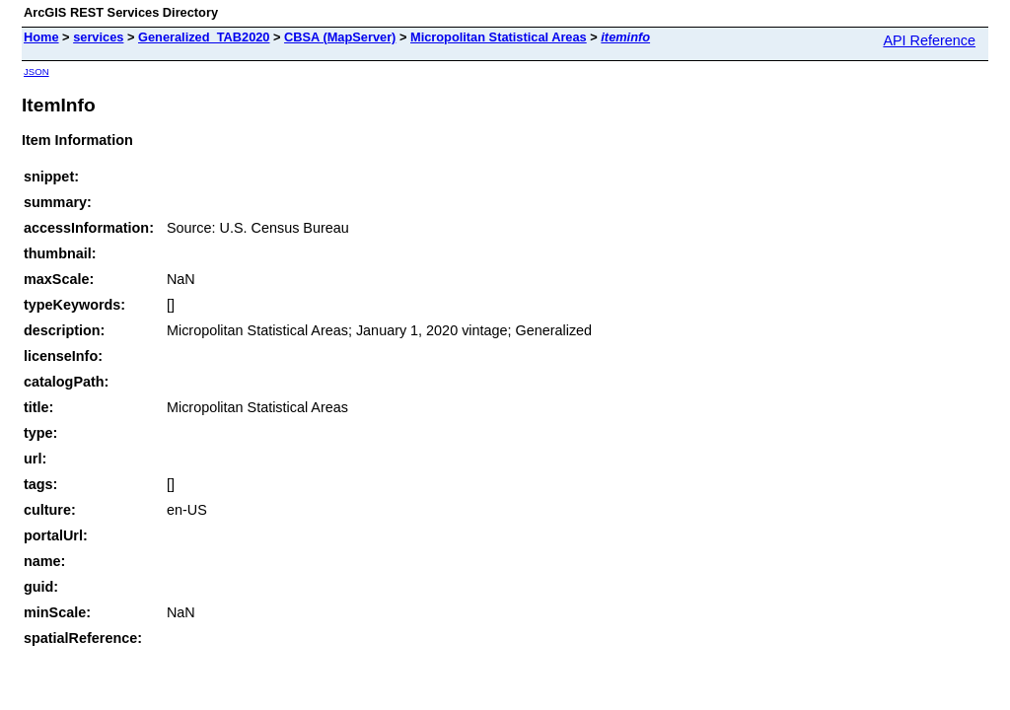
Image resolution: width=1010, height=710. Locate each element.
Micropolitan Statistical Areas (498, 37)
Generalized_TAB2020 (203, 37)
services (98, 37)
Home (41, 37)
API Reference (929, 40)
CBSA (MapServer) (340, 37)
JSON (36, 71)
